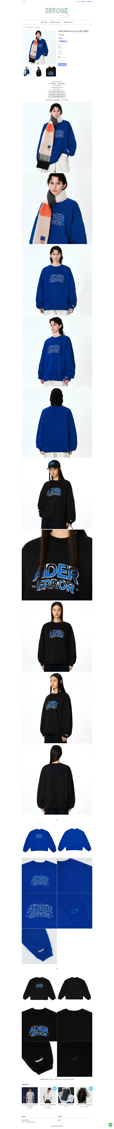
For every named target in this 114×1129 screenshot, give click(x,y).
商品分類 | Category (55, 22)
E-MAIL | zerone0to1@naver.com (28, 1121)
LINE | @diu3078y (25, 1120)
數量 (59, 57)
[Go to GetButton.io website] (110, 1127)
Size (59, 51)
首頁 (22, 27)
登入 (77, 1)
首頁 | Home (44, 22)
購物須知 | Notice (68, 22)
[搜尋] (26, 2)
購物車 (90, 1)
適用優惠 (60, 38)
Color (59, 45)
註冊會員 (83, 1)
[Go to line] (110, 1125)
